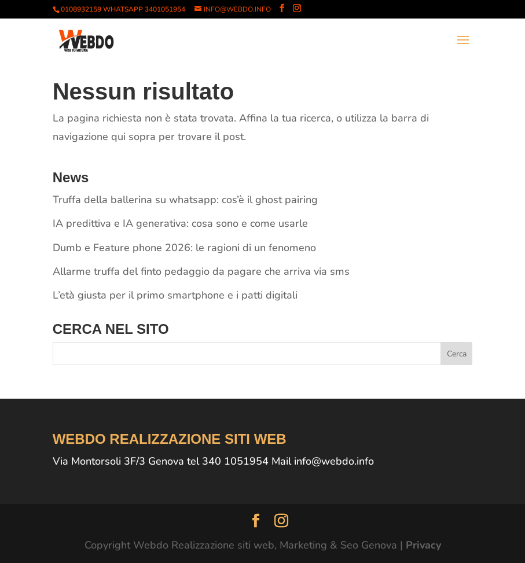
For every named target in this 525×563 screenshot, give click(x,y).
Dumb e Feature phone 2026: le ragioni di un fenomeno (184, 248)
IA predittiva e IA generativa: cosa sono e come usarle (180, 223)
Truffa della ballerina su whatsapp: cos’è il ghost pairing (185, 200)
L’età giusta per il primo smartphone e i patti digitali (175, 295)
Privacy (423, 545)
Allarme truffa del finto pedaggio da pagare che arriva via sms (201, 271)
